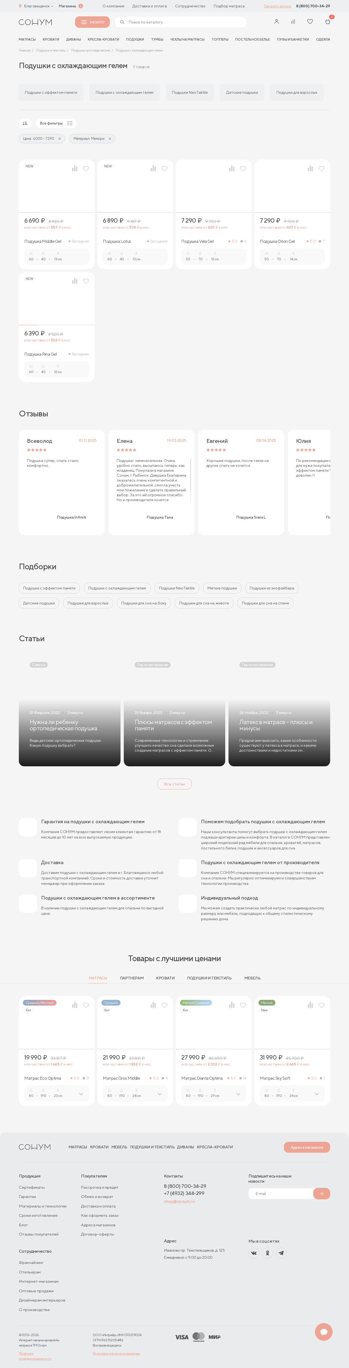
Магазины (67, 6)
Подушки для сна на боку (143, 603)
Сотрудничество (190, 6)
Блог (23, 1224)
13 (86, 1078)
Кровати (51, 39)
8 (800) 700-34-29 (313, 6)
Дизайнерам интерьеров (42, 1300)
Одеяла (323, 39)
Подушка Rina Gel (40, 354)
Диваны (73, 39)
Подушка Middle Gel (42, 241)
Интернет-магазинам (39, 1281)
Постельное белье (252, 39)
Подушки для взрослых (88, 603)
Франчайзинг (31, 1262)
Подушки (135, 39)
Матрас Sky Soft (275, 1078)
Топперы (220, 39)
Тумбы (157, 39)
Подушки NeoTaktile (177, 588)
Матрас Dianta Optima (201, 1078)
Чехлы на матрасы (187, 39)
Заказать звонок (277, 6)
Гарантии (27, 1196)
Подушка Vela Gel (197, 241)
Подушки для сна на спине (265, 603)
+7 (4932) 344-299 (184, 1193)
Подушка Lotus (117, 241)
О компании (113, 6)
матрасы (27, 39)
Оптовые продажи (36, 1290)
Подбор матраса (229, 6)
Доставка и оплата (150, 6)
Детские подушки (39, 603)
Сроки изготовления (38, 1215)
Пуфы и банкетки (293, 39)
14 (242, 1078)
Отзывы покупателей (39, 1234)
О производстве (34, 1309)
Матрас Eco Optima (42, 1078)
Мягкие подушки (222, 588)
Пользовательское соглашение (116, 1353)
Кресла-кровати (103, 39)
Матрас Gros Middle (121, 1078)
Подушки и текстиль (209, 978)
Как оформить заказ (100, 1215)
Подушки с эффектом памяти (49, 588)
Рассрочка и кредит (99, 1187)
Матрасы (98, 978)
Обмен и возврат (97, 1196)
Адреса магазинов (307, 1147)
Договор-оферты (97, 1234)
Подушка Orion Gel (277, 241)
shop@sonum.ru (179, 1201)
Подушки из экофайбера (272, 588)
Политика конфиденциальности (35, 1356)
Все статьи (174, 784)
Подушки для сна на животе (204, 603)
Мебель (252, 978)
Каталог (93, 22)
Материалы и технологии (43, 1206)
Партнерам (131, 978)
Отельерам (30, 1272)
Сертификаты (32, 1187)
